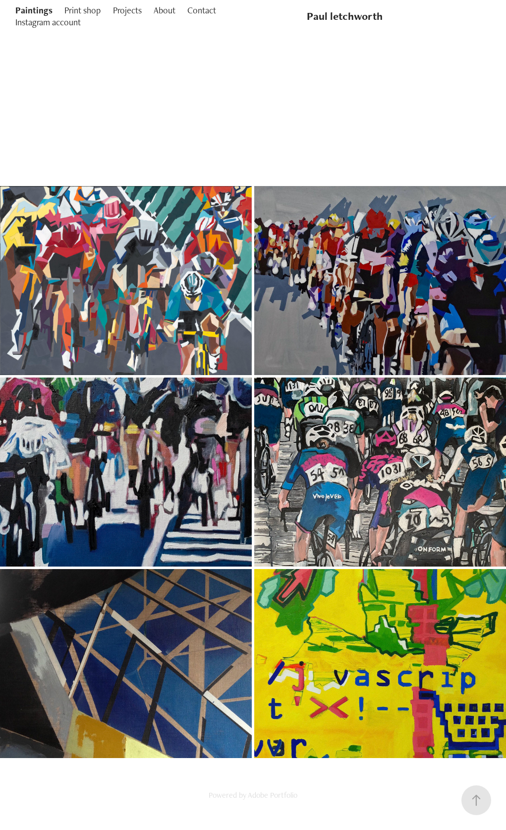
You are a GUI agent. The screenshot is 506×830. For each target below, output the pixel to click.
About (164, 10)
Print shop (82, 10)
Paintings (34, 10)
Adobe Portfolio (272, 795)
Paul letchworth (345, 16)
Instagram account (48, 22)
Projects (127, 10)
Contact (201, 10)
